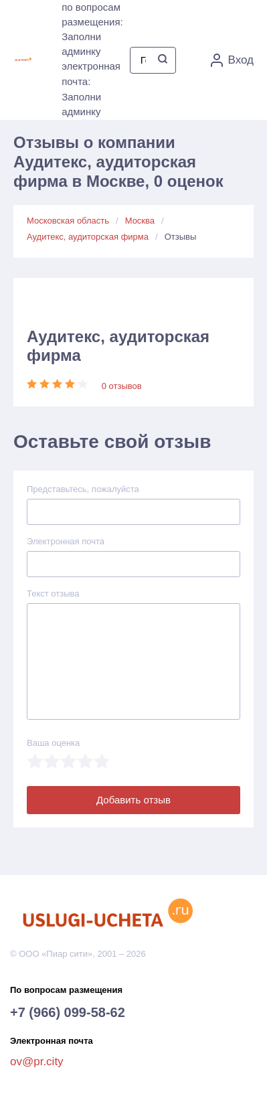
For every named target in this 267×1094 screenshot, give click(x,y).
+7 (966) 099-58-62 (67, 1012)
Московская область (68, 221)
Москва (140, 221)
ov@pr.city (37, 1061)
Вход (232, 60)
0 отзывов (122, 386)
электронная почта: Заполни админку (91, 88)
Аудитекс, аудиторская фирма (88, 237)
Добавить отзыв (133, 799)
